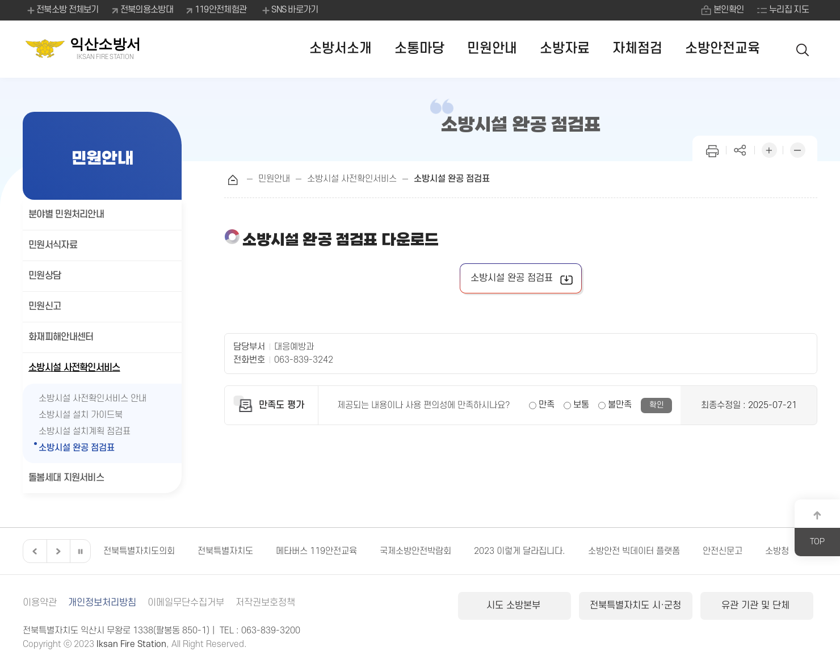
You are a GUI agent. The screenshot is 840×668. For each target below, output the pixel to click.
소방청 (777, 551)
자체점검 (637, 48)
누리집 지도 (789, 10)
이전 (33, 551)
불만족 (620, 405)
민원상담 (44, 276)
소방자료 (565, 48)
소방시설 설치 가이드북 (81, 415)
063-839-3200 (270, 630)
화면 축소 (797, 149)
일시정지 (80, 551)
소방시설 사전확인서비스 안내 (92, 398)
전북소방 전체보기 (62, 10)
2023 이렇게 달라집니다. (519, 551)
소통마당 (419, 48)
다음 (57, 551)
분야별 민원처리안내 (66, 214)
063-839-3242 (303, 360)
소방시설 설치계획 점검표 (85, 431)
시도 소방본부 (514, 605)
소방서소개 (340, 48)
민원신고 (44, 306)
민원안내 (492, 48)
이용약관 (40, 603)
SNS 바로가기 (289, 10)
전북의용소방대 (146, 10)
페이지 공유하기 (740, 149)
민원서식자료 (52, 245)
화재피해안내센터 (60, 337)
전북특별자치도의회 (139, 551)
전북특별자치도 (225, 551)
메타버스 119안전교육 (316, 551)
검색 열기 (803, 49)
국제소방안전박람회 (415, 551)
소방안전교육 (722, 48)
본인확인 (728, 10)
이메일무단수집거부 (186, 603)
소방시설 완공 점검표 (77, 448)
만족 (547, 405)
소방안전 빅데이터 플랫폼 (634, 551)
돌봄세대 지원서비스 (66, 478)
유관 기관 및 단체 (756, 605)
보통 (581, 405)
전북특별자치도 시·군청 (635, 605)
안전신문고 (722, 551)
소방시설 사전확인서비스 (74, 368)
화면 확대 (769, 149)
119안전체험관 (220, 10)
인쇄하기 (712, 149)
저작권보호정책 (265, 603)
